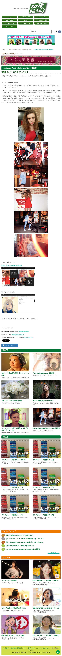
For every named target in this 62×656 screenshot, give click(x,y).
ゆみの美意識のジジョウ (25, 49)
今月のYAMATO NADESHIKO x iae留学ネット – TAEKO (24, 539)
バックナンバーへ (9, 345)
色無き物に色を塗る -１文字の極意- (13, 635)
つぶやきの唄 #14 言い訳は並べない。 (14, 608)
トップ (3, 49)
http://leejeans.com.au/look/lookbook (11, 265)
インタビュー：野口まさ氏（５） (12, 515)
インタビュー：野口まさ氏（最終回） (13, 460)
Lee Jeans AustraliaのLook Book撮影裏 (46, 428)
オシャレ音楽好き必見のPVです (43, 401)
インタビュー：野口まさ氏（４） (44, 515)
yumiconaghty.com (28, 337)
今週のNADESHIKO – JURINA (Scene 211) (20, 546)
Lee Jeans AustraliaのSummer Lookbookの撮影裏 (23, 549)
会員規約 (6, 648)
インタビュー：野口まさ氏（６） (44, 487)
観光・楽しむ (9, 20)
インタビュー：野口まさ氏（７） (12, 487)
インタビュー (9, 26)
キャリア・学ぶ (9, 23)
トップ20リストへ (53, 553)
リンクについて (45, 648)
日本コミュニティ (41, 23)
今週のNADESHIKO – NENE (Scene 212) (19, 535)
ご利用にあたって (32, 648)
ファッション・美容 (41, 20)
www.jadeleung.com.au (18, 334)
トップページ (9, 17)
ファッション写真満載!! (9, 580)
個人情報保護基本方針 (17, 648)
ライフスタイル (25, 23)
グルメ (25, 20)
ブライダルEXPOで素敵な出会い (12, 401)
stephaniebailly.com (24, 331)
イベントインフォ (41, 17)
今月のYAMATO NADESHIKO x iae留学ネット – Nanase (24, 542)
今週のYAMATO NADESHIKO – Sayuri (45, 580)
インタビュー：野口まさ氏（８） (44, 460)
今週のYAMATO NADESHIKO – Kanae (45, 635)
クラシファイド (25, 17)
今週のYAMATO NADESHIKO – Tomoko (46, 608)
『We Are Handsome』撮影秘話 (43, 373)
